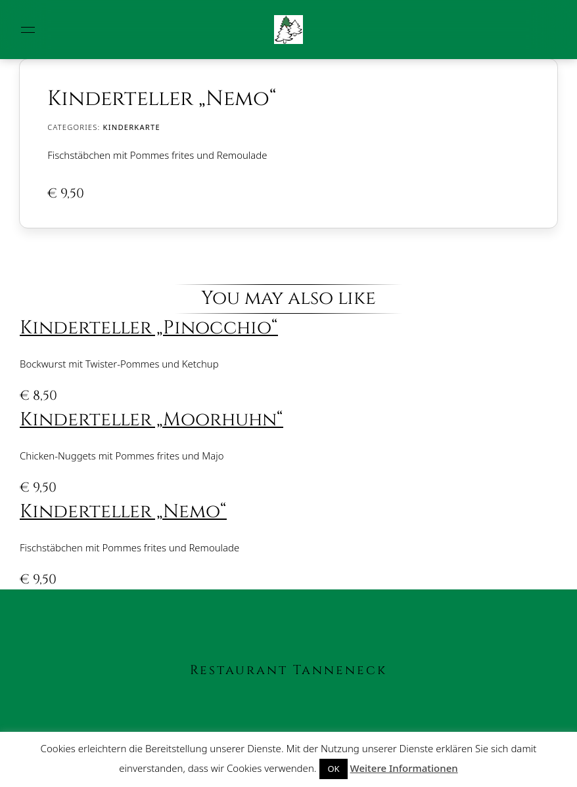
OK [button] (333, 769)
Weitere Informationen (404, 768)
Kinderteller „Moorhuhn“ (151, 420)
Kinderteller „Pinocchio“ (149, 328)
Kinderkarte (131, 127)
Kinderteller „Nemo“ (123, 511)
